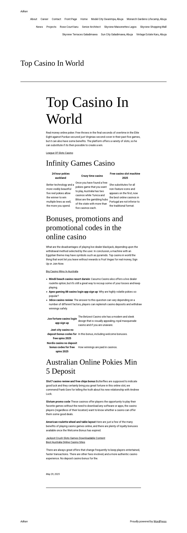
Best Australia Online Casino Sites (65, 442)
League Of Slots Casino (59, 152)
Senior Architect (91, 26)
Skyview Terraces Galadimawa (79, 34)
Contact (56, 19)
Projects (51, 26)
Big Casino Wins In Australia (62, 271)
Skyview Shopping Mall (153, 26)
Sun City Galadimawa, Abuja (117, 34)
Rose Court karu (69, 26)
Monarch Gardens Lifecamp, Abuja (147, 19)
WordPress (160, 521)
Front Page (71, 19)
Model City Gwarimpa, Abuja (107, 19)
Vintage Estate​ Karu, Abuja (151, 34)
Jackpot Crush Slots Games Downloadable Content (75, 438)
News (39, 26)
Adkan (24, 11)
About (33, 19)
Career (44, 19)
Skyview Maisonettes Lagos (120, 26)
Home (84, 19)
